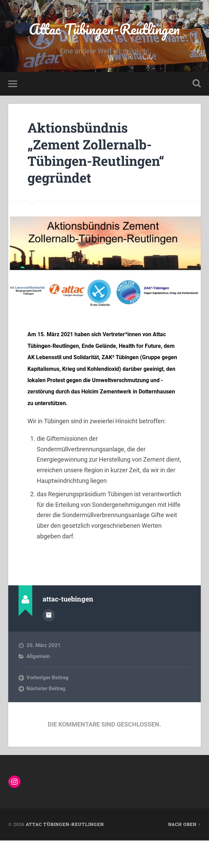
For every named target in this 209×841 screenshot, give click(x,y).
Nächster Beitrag (46, 689)
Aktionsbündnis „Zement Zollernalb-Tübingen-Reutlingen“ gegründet (100, 153)
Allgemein (38, 657)
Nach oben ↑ (184, 825)
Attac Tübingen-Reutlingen (104, 29)
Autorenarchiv (49, 616)
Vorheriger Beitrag (47, 678)
